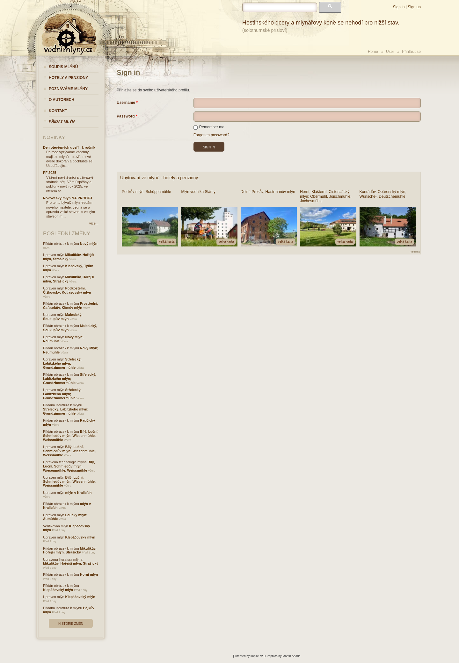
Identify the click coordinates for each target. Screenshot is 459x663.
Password (126, 116)
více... (93, 223)
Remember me (208, 127)
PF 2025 (49, 173)
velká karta (166, 241)
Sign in (399, 7)
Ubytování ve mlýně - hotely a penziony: (159, 177)
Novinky (54, 137)
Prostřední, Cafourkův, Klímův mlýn (70, 306)
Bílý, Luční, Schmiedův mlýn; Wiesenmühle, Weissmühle (70, 436)
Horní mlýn (89, 574)
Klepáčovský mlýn (80, 537)
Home (373, 51)
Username (126, 102)
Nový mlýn (89, 244)
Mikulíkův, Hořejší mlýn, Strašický (69, 550)
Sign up (414, 7)
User (390, 51)
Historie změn (70, 623)
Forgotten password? (211, 135)
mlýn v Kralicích (78, 493)
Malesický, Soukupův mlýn (63, 317)
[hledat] (279, 7)
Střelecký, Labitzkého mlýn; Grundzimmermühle (62, 363)
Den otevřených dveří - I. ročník (69, 147)
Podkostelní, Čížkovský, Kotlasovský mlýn (67, 290)
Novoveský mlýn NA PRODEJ (67, 198)
